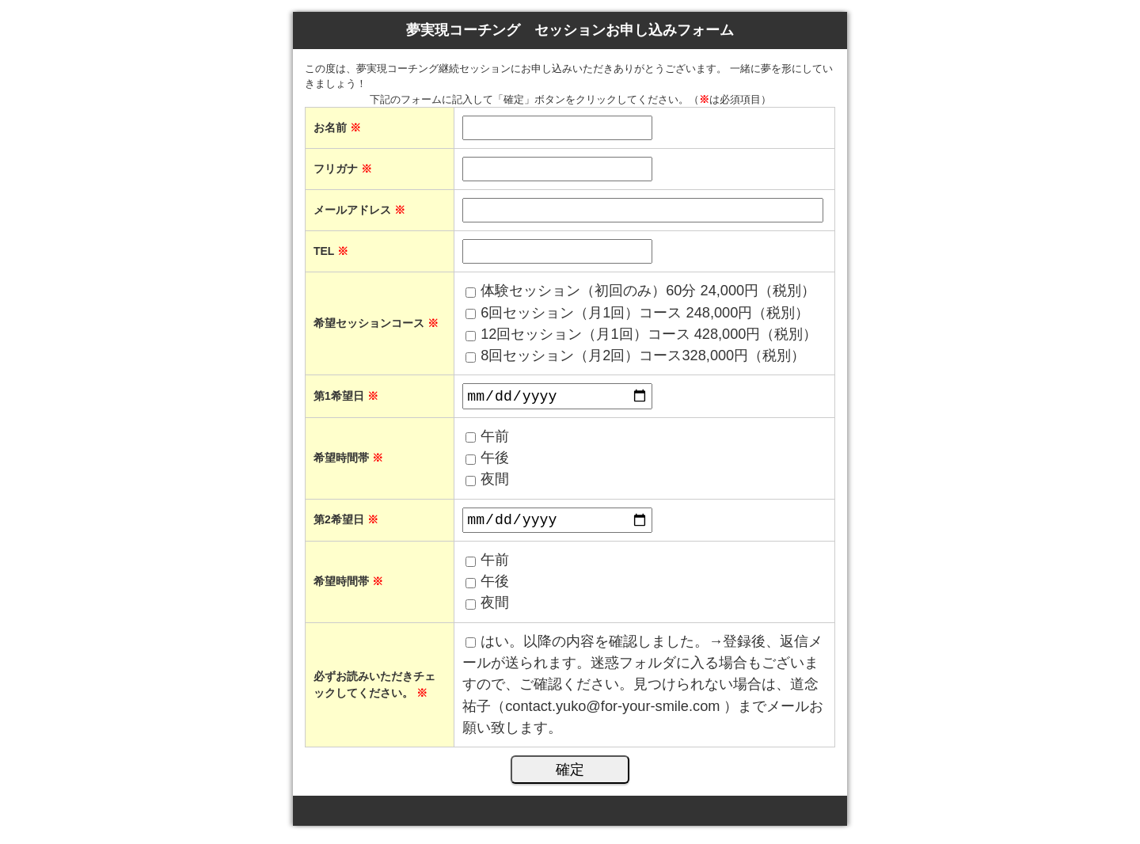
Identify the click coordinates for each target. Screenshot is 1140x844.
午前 (495, 439)
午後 (495, 461)
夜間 (495, 482)
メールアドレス (359, 209)
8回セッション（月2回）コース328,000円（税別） (643, 355)
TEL (331, 251)
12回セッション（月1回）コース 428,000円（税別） (649, 334)
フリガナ (343, 168)
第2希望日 (346, 524)
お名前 (337, 127)
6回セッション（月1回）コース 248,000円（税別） (645, 313)
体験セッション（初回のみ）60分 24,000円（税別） (648, 290)
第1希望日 (346, 397)
